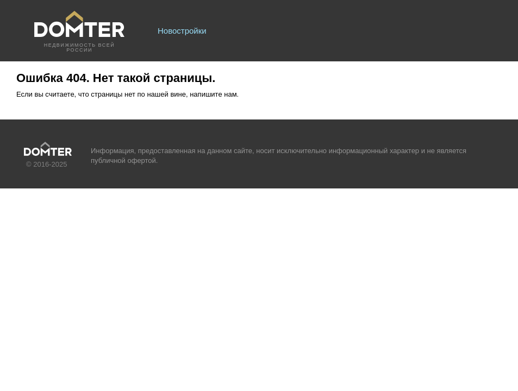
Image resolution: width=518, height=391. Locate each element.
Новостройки (182, 30)
